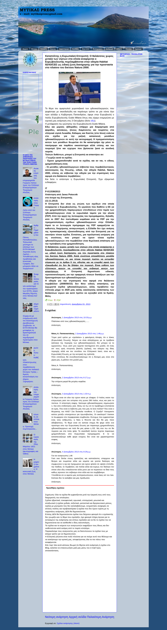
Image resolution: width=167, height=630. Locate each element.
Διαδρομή (109, 49)
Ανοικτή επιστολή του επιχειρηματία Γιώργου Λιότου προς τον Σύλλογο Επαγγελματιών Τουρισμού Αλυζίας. (31, 180)
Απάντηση (56, 325)
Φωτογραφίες (97, 49)
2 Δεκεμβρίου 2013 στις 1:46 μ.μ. (89, 333)
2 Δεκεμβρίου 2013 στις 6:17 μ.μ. (76, 377)
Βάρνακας (85, 49)
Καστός (53, 49)
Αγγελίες (129, 49)
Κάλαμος (44, 49)
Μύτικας (34, 49)
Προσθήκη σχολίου (55, 488)
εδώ (93, 120)
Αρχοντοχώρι (64, 49)
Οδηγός (119, 49)
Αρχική (25, 49)
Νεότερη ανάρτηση (56, 617)
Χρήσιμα (138, 49)
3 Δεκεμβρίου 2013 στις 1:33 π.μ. (76, 394)
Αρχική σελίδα (77, 617)
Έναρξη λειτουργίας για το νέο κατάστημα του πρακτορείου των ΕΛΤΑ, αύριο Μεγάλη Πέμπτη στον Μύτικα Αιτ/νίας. (31, 286)
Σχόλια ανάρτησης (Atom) (68, 623)
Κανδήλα (75, 49)
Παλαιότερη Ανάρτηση (100, 617)
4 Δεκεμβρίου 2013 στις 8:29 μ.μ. (76, 452)
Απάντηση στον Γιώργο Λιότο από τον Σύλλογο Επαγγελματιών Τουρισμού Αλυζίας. (31, 209)
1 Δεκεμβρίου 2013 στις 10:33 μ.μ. (77, 317)
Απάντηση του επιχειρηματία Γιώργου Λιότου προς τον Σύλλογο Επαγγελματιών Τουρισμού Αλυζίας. (31, 398)
